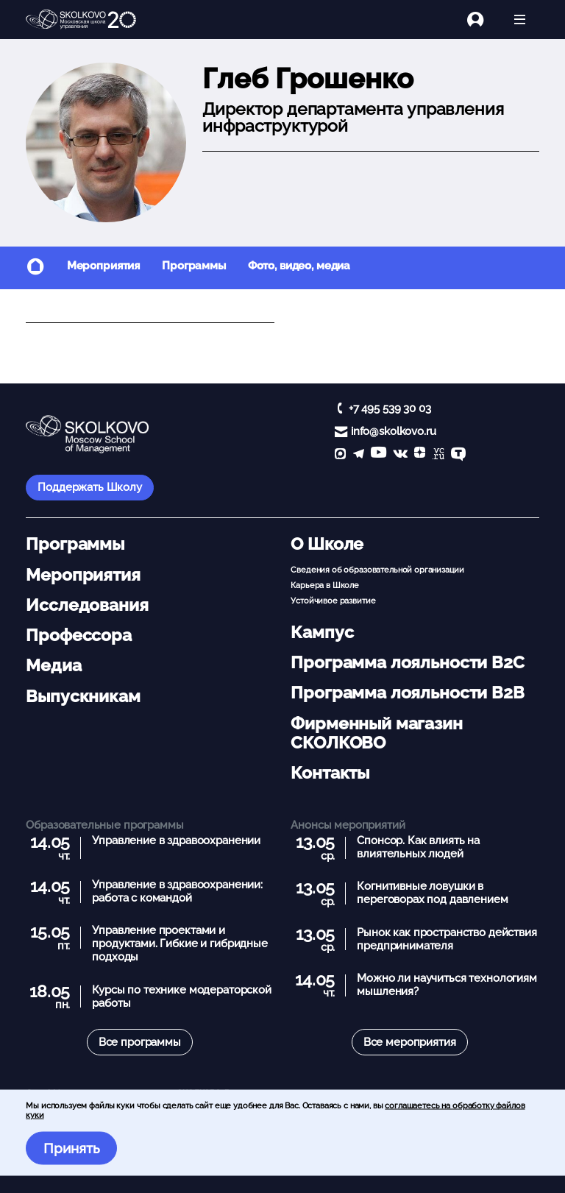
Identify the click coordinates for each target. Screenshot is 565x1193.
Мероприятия (103, 265)
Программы (194, 265)
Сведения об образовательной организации (377, 569)
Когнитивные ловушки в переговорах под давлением (432, 892)
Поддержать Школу (90, 487)
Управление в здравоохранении (176, 840)
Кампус (322, 632)
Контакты (330, 772)
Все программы (140, 1042)
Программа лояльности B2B (407, 692)
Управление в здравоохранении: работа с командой (177, 891)
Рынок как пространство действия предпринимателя (446, 939)
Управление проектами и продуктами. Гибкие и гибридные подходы (180, 943)
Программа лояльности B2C (407, 662)
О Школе (327, 543)
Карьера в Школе (325, 585)
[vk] (400, 455)
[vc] (438, 455)
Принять (71, 1148)
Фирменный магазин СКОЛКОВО (376, 733)
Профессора (79, 635)
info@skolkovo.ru (393, 431)
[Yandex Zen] (419, 455)
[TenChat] (458, 455)
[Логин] (483, 19)
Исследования (87, 605)
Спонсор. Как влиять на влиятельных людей (418, 847)
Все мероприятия (409, 1042)
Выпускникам (83, 696)
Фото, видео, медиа (299, 265)
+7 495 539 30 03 (390, 408)
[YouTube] (378, 455)
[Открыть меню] (519, 19)
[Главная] (81, 20)
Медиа (53, 665)
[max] (340, 455)
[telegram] (358, 455)
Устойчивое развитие (333, 600)
